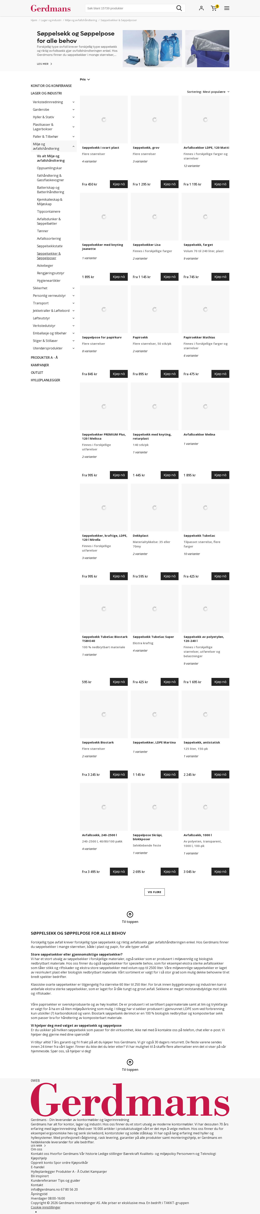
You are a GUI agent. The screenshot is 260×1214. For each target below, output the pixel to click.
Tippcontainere (48, 211)
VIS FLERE (154, 892)
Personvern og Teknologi (196, 1153)
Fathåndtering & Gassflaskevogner (50, 177)
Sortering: (194, 92)
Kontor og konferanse (51, 85)
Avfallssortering (49, 238)
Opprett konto (42, 1162)
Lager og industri (46, 93)
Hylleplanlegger (45, 380)
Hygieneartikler (49, 280)
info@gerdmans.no (45, 1189)
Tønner (43, 231)
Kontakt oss (40, 1153)
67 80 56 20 (69, 1189)
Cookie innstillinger (46, 1207)
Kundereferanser (44, 1180)
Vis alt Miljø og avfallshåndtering (51, 158)
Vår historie (88, 1153)
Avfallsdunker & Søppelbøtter (49, 221)
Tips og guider (69, 1180)
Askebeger (45, 265)
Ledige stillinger (110, 1153)
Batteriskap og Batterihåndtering (50, 189)
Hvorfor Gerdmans (64, 1153)
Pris (85, 79)
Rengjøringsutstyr (51, 273)
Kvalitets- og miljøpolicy (158, 1153)
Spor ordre (62, 1162)
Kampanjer (40, 365)
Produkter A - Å (44, 357)
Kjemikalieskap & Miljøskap (50, 201)
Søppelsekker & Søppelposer (49, 255)
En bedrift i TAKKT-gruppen (167, 1203)
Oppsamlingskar (49, 168)
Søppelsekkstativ (50, 246)
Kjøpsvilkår (79, 1162)
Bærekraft (131, 1153)
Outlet (37, 372)
